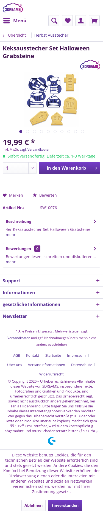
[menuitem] (14, 20)
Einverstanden (65, 505)
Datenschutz (81, 364)
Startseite (53, 355)
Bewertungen (18, 248)
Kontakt (32, 355)
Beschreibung (18, 221)
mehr (11, 234)
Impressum (76, 355)
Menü (14, 20)
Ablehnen (33, 505)
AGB (16, 355)
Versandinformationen (46, 364)
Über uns (14, 364)
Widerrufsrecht (51, 374)
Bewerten (45, 195)
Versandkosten (18, 338)
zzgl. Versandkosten (35, 149)
